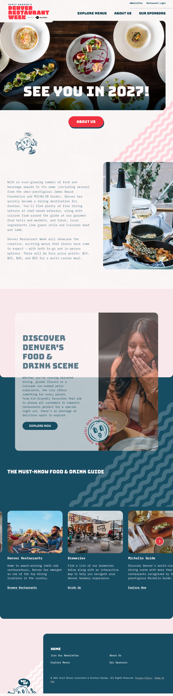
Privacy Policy (143, 678)
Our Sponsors (152, 13)
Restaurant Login (156, 3)
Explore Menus (92, 13)
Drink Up (74, 582)
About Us (122, 13)
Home (56, 649)
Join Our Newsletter (65, 655)
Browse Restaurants (22, 582)
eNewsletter (136, 3)
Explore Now (40, 431)
